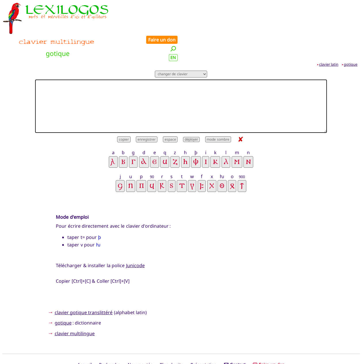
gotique (350, 38)
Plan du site (171, 339)
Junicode (135, 239)
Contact (234, 339)
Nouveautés (140, 339)
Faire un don (342, 6)
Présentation (203, 339)
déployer (191, 114)
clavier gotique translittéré (84, 286)
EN (353, 24)
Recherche (109, 339)
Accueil (84, 339)
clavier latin (329, 38)
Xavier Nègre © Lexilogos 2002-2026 (181, 348)
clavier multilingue (75, 307)
